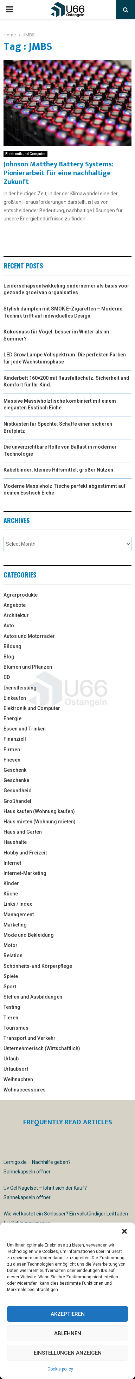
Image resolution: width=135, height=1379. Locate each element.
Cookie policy (60, 1369)
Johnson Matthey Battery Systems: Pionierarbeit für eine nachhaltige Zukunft (59, 173)
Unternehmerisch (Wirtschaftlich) (42, 1048)
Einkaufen (15, 698)
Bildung (12, 646)
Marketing (15, 925)
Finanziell (15, 739)
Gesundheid (18, 790)
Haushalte (15, 842)
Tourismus (16, 1028)
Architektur (16, 615)
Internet (12, 863)
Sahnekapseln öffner (27, 1171)
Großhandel (17, 801)
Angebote (15, 605)
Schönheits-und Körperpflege (38, 966)
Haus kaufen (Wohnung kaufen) (39, 811)
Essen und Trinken (25, 729)
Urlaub (11, 1058)
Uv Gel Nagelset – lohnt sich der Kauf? (45, 1188)
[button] (124, 1231)
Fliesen (12, 760)
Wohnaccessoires (25, 1090)
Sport (10, 986)
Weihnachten (18, 1079)
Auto (9, 625)
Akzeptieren (68, 1314)
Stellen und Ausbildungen (33, 997)
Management (19, 914)
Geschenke (16, 780)
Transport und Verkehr (30, 1038)
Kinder (11, 883)
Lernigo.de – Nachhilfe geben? (37, 1162)
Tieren (11, 1017)
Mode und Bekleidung (29, 935)
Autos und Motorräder (29, 636)
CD (7, 677)
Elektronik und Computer (25, 154)
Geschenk (15, 770)
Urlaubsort (16, 1069)
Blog (9, 656)
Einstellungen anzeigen (68, 1353)
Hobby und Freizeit (25, 853)
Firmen (12, 749)
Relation (13, 955)
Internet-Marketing (25, 873)
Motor (11, 945)
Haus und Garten (23, 832)
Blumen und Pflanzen (28, 667)
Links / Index (18, 904)
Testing (12, 1007)
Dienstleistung (20, 688)
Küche (11, 893)
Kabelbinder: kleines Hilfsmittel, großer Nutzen (58, 470)
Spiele (11, 976)
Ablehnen (67, 1333)
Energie (12, 718)
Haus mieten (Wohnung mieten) (40, 821)
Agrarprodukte (21, 595)
